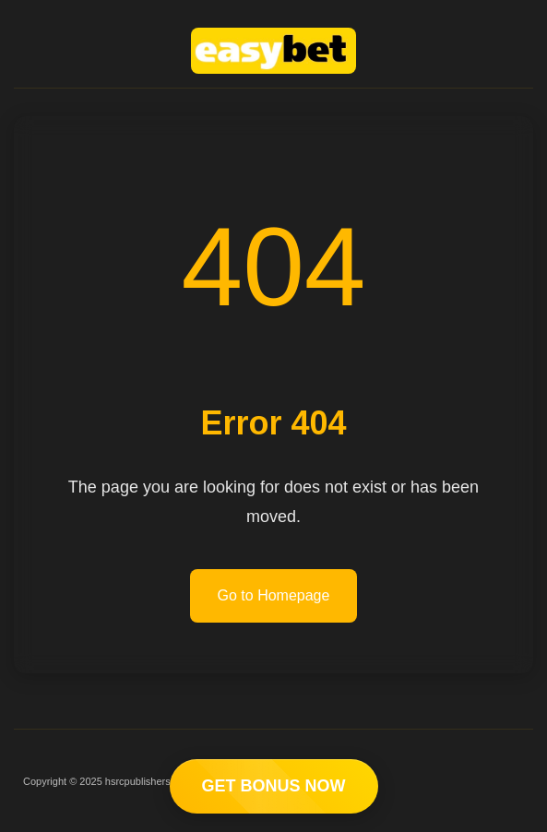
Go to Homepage (274, 595)
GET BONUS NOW (274, 786)
